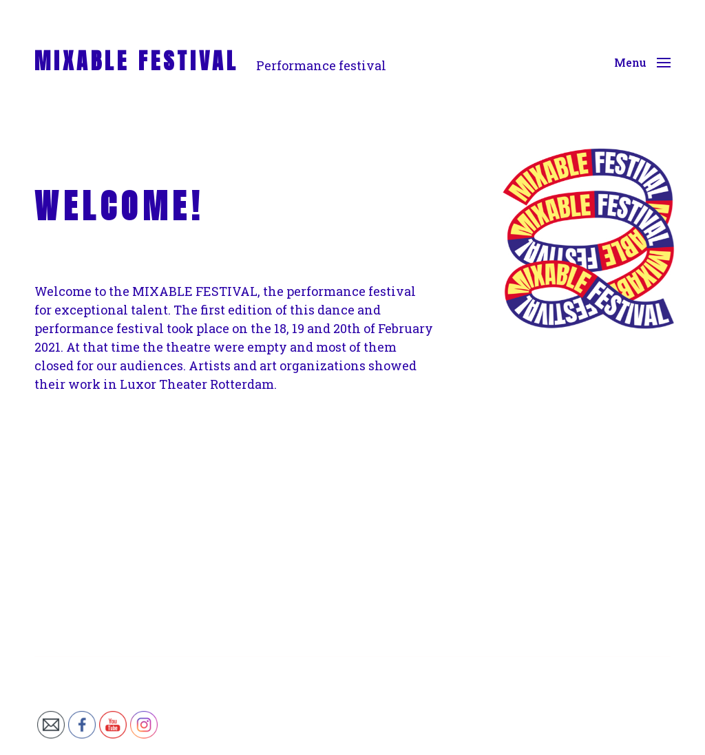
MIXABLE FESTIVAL (136, 61)
